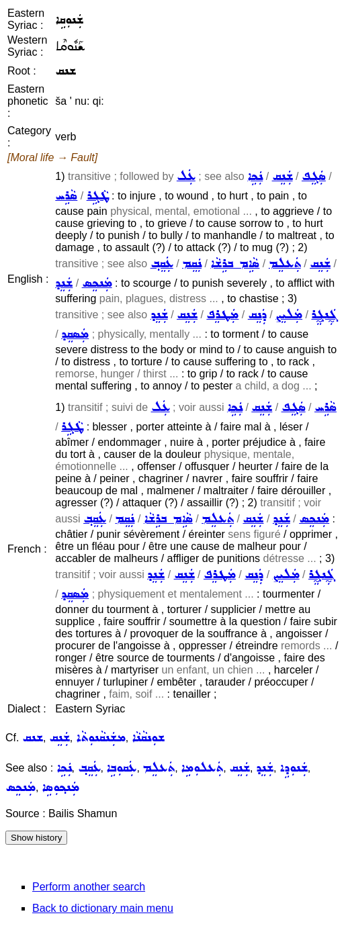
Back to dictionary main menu (102, 908)
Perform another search (88, 886)
